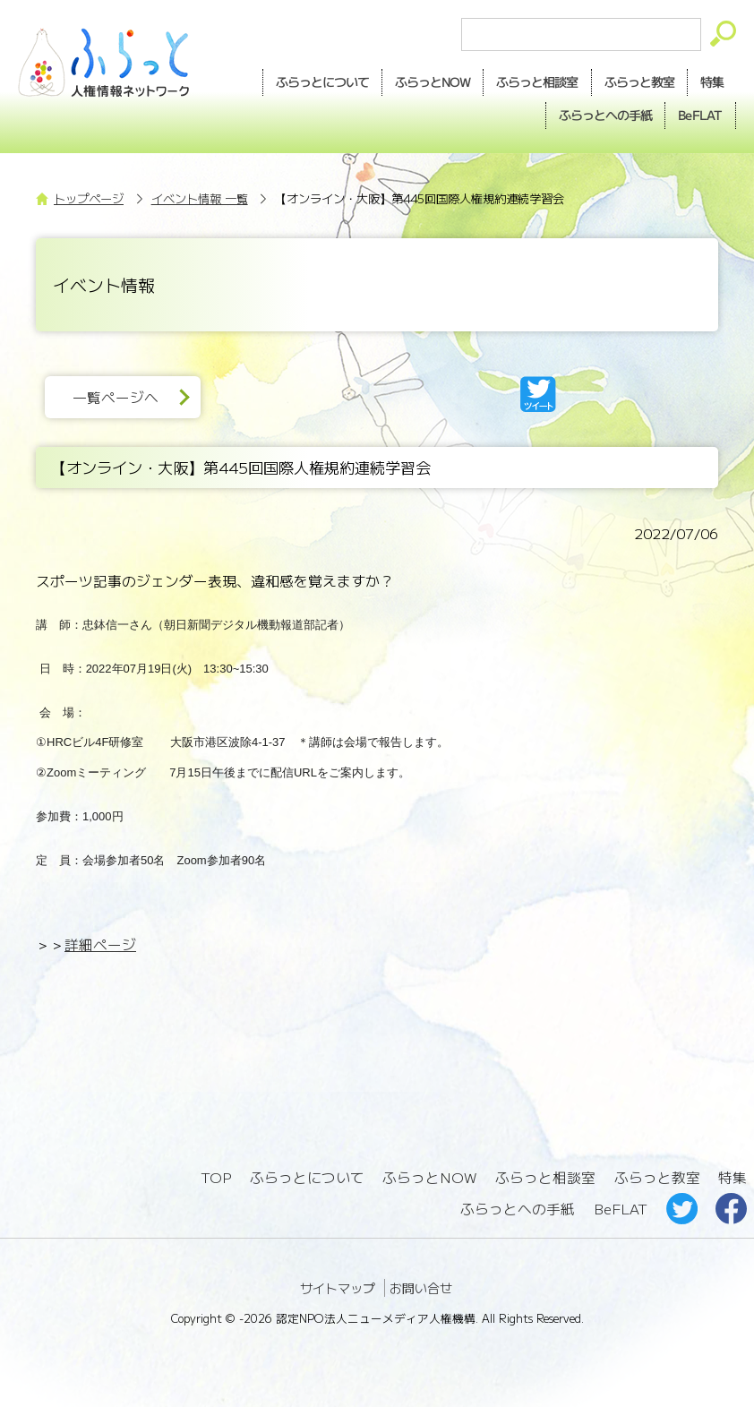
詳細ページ (100, 944)
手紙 (605, 115)
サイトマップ (337, 1288)
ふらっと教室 (657, 1177)
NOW (432, 82)
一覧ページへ (116, 397)
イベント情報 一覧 (199, 198)
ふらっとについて (322, 81)
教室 (639, 82)
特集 (712, 81)
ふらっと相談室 (545, 1177)
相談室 (537, 82)
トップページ (89, 198)
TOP (216, 1177)
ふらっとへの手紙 (517, 1208)
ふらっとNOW (429, 1177)
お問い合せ (421, 1288)
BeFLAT (700, 115)
